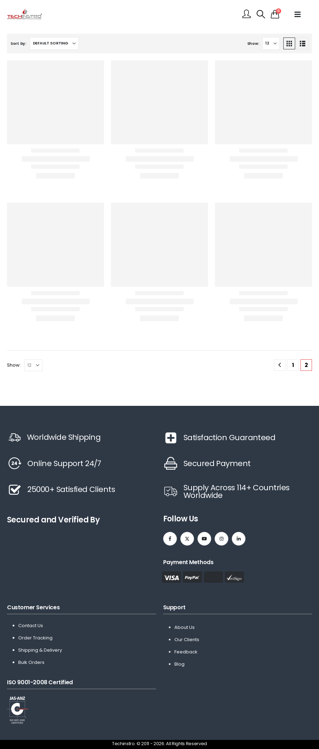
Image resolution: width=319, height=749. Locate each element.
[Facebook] (170, 539)
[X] (187, 539)
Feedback (185, 652)
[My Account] (246, 14)
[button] (261, 14)
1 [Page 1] (293, 365)
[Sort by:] (54, 43)
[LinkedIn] (238, 539)
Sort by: (18, 43)
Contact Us (30, 625)
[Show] (271, 43)
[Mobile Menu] (300, 14)
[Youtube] (204, 539)
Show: (253, 43)
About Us (184, 627)
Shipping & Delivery (40, 650)
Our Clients (186, 639)
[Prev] (279, 365)
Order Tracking (35, 637)
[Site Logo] (24, 14)
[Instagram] (221, 539)
